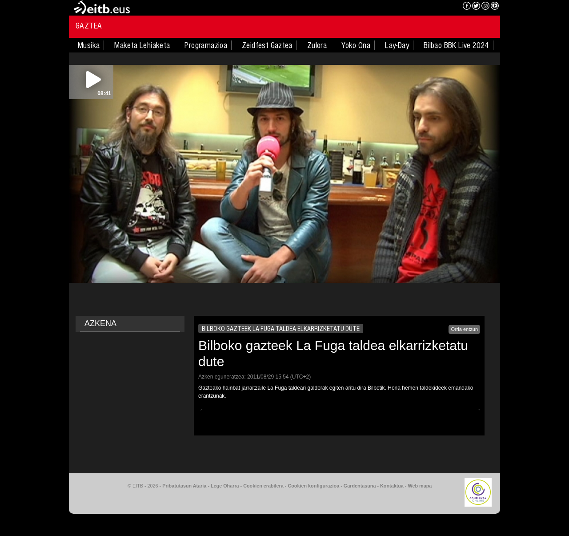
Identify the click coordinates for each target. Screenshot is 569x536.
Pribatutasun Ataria (184, 485)
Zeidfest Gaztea (267, 45)
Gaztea (89, 26)
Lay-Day (397, 45)
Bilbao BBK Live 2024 (456, 45)
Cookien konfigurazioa (313, 485)
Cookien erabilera (263, 485)
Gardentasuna (360, 485)
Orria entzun (464, 329)
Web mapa (420, 485)
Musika (89, 45)
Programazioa (205, 45)
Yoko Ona (355, 45)
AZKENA (100, 323)
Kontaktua (392, 485)
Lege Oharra (225, 485)
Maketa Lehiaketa (142, 45)
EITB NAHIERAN (424, 6)
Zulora (317, 45)
